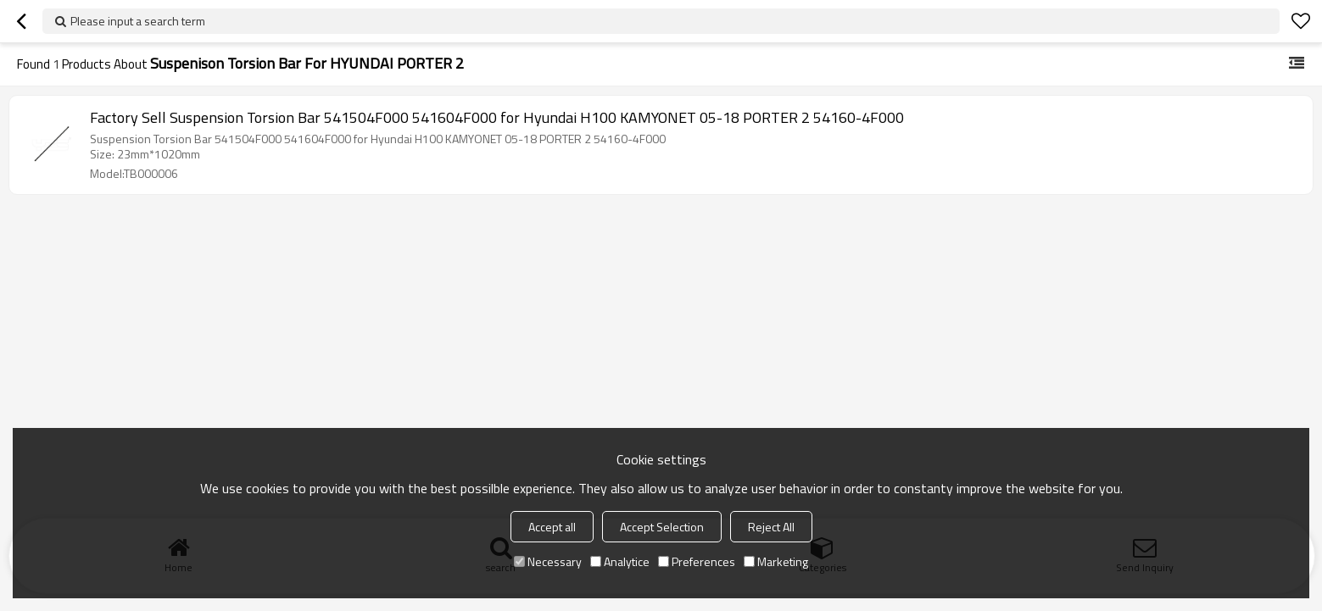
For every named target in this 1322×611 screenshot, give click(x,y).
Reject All (771, 527)
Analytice (620, 561)
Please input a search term (137, 21)
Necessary (548, 561)
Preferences (696, 561)
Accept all (552, 527)
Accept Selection (662, 527)
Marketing (776, 561)
